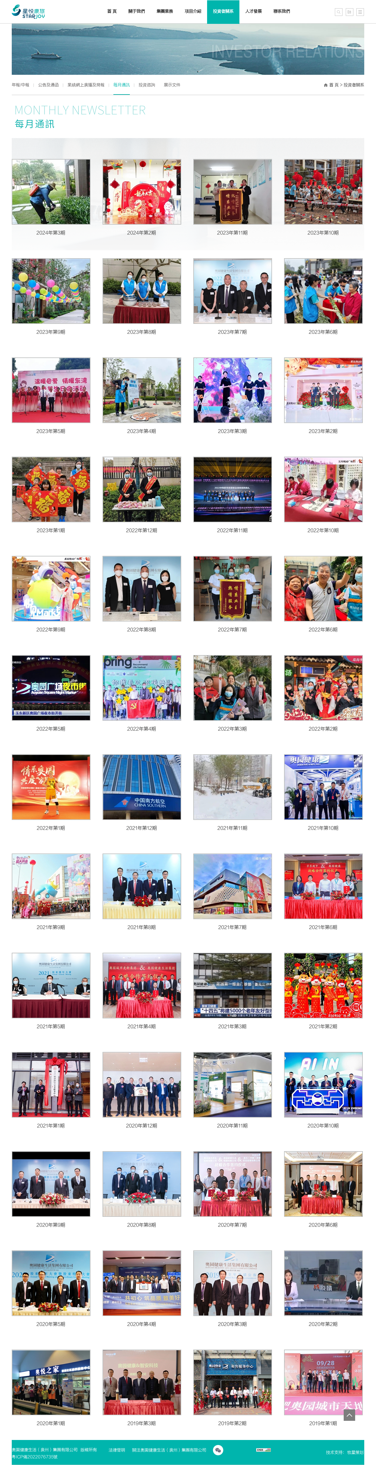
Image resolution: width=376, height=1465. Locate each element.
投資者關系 (223, 11)
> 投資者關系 (352, 84)
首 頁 (334, 84)
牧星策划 (355, 1452)
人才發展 (253, 11)
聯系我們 (281, 11)
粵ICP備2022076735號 (35, 1456)
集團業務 (165, 11)
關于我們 (136, 11)
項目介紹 (193, 11)
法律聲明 (117, 1450)
